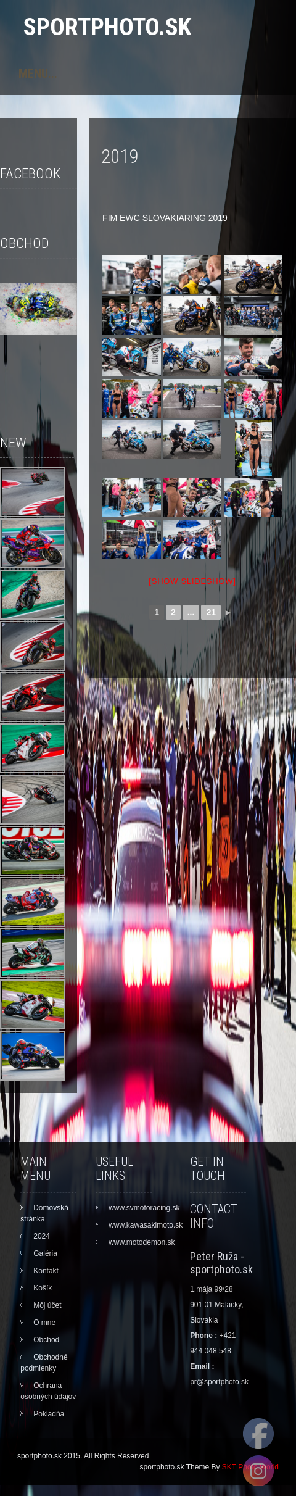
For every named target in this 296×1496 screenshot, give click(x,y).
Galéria (45, 1253)
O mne (44, 1322)
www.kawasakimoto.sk (146, 1225)
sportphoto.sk (107, 26)
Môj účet (47, 1305)
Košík (42, 1288)
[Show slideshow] (192, 581)
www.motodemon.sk (142, 1242)
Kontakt (46, 1270)
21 (211, 612)
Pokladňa (48, 1414)
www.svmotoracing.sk (144, 1207)
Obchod (46, 1340)
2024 (41, 1236)
